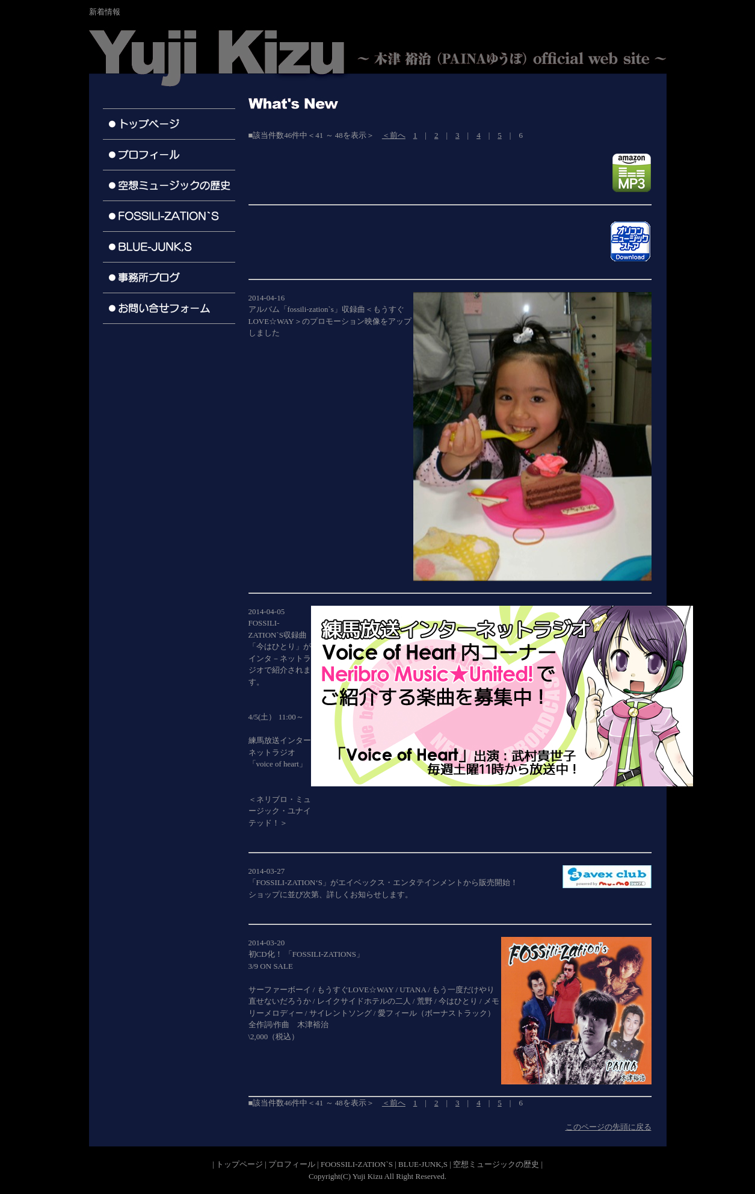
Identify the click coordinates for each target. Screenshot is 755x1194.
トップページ (239, 1164)
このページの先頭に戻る (608, 1126)
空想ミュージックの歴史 (496, 1164)
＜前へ (393, 135)
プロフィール (291, 1164)
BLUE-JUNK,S (423, 1164)
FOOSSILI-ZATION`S (357, 1164)
